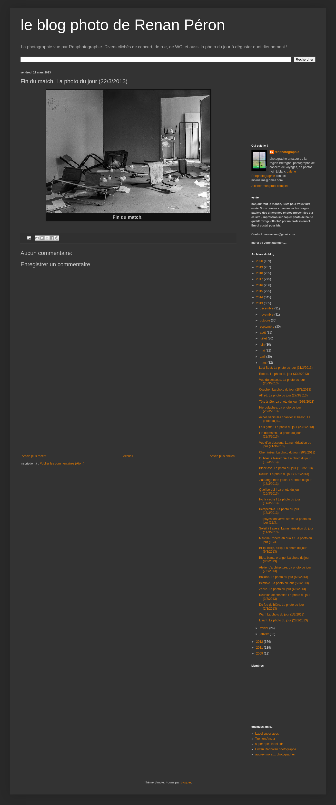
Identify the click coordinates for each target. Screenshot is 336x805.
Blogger (186, 782)
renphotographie (287, 152)
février (264, 628)
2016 (260, 285)
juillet (264, 338)
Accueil (128, 456)
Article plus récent (34, 456)
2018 (260, 273)
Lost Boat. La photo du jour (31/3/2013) (286, 368)
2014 (260, 297)
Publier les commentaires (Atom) (62, 463)
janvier (265, 634)
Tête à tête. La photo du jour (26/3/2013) (286, 401)
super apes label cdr (269, 744)
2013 (260, 303)
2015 (260, 291)
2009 (260, 653)
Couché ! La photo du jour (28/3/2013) (285, 389)
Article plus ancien (222, 456)
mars (264, 362)
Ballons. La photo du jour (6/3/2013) (283, 577)
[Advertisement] (283, 103)
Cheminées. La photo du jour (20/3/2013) (287, 452)
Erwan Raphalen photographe (275, 749)
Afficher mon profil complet (269, 186)
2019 (260, 267)
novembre (267, 314)
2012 (260, 641)
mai (263, 350)
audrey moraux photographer (275, 754)
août (263, 332)
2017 (260, 279)
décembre (267, 308)
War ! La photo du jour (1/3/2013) (281, 614)
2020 (260, 261)
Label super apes (267, 733)
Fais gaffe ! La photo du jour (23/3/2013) (286, 427)
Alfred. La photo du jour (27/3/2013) (283, 395)
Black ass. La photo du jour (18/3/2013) (286, 468)
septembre (267, 326)
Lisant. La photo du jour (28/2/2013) (283, 620)
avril (263, 356)
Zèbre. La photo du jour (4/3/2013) (282, 589)
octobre (265, 320)
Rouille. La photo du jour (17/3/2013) (284, 474)
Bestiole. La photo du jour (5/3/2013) (284, 583)
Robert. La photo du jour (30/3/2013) (284, 374)
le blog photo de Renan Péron (123, 24)
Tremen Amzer (265, 739)
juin (262, 344)
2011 (260, 647)
